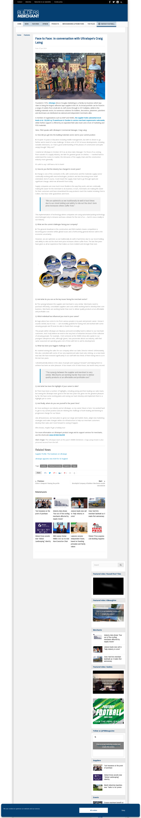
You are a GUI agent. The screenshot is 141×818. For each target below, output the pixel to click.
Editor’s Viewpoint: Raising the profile (57, 482)
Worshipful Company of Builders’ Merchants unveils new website (92, 483)
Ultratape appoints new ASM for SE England (56, 459)
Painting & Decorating (59, 466)
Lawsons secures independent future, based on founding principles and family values (82, 541)
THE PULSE (91, 25)
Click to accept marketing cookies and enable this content (108, 612)
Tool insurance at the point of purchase (47, 512)
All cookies (93, 810)
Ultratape (56, 103)
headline (48, 466)
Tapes (78, 466)
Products (55, 25)
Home (19, 25)
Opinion (45, 25)
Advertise (28, 2)
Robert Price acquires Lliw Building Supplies (101, 537)
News (26, 25)
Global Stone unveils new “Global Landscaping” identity (47, 539)
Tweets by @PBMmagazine (108, 746)
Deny (123, 810)
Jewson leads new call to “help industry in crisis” (83, 514)
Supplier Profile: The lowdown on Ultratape (55, 454)
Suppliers (71, 466)
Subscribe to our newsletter (42, 2)
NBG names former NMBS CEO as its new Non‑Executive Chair (65, 539)
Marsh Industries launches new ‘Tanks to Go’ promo (113, 786)
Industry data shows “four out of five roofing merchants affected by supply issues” (65, 515)
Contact (19, 2)
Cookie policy (58, 2)
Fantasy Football (106, 24)
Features (35, 25)
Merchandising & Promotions (73, 25)
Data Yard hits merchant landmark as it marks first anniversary (101, 514)
